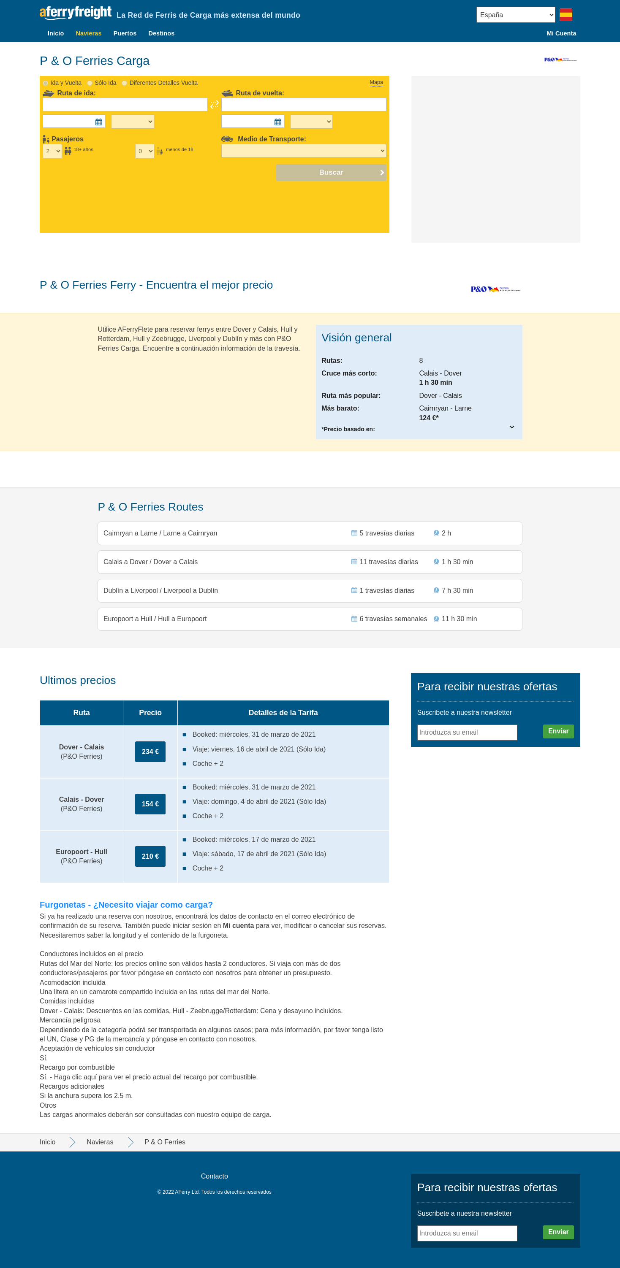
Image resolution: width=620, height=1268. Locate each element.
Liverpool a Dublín (190, 588)
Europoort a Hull (129, 618)
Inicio (56, 33)
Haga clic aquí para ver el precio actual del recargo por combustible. (156, 1077)
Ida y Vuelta (66, 76)
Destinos (161, 33)
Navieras (88, 33)
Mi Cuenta (561, 33)
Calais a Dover (127, 558)
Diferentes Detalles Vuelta (164, 76)
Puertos (125, 33)
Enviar (558, 731)
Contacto (214, 1176)
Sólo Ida (105, 76)
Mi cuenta (239, 925)
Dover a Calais (175, 558)
